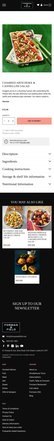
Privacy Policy (8, 412)
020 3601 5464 (25, 142)
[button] (12, 130)
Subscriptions (35, 377)
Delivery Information (10, 424)
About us (33, 369)
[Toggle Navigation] (4, 5)
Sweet (4, 384)
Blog (31, 396)
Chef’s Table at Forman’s (39, 381)
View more (5, 101)
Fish (4, 373)
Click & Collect (8, 420)
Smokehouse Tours (37, 373)
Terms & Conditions (10, 409)
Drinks (5, 388)
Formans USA (35, 392)
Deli (4, 381)
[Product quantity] (8, 121)
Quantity (6, 115)
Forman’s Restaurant (38, 384)
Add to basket (34, 121)
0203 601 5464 (10, 341)
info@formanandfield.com (14, 336)
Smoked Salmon (9, 369)
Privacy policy (6, 357)
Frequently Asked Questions (14, 431)
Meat (4, 377)
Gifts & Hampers (9, 392)
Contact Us (7, 416)
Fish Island (33, 388)
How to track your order (12, 427)
